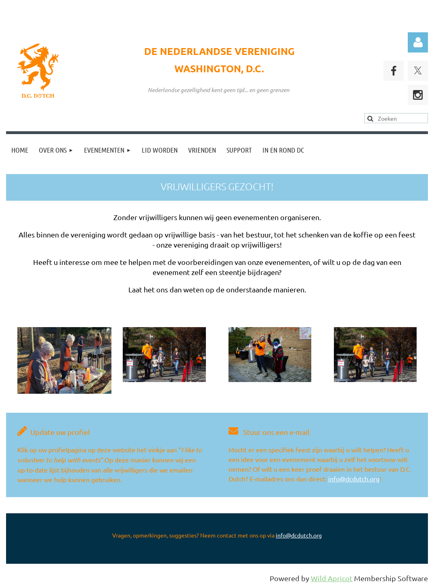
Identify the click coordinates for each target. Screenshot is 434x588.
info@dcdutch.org (353, 479)
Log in (418, 42)
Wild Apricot (331, 578)
